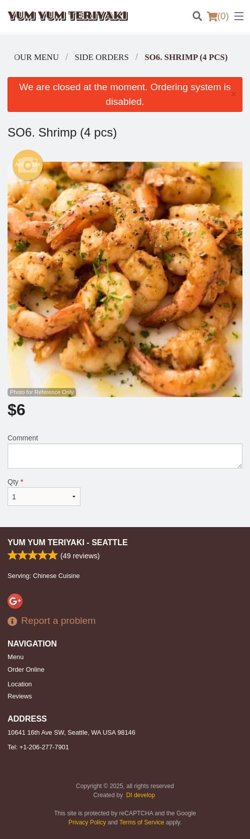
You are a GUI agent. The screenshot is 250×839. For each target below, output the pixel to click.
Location (20, 684)
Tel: (38, 747)
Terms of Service (141, 822)
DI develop (140, 795)
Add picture (28, 165)
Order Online (26, 669)
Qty (44, 492)
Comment (125, 451)
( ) (218, 16)
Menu (16, 657)
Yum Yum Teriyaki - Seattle (68, 542)
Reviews (20, 696)
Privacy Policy (87, 822)
